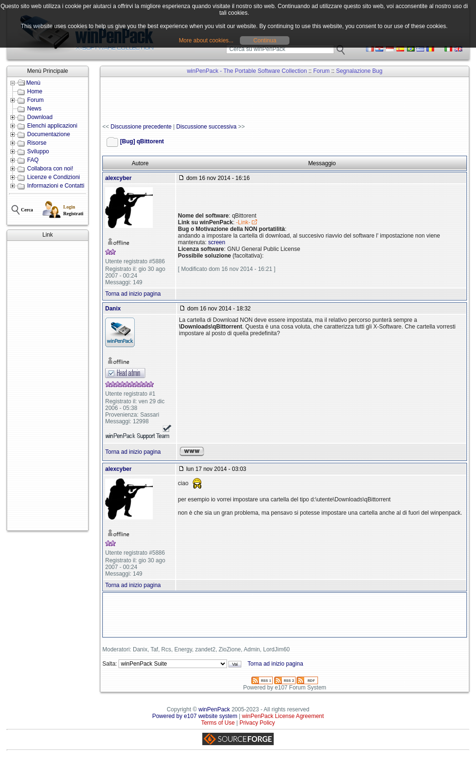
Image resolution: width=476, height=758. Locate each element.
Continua (264, 40)
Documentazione (48, 134)
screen (216, 242)
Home (34, 91)
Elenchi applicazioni (52, 125)
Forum (35, 100)
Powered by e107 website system (195, 716)
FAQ (33, 160)
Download (39, 117)
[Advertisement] (47, 386)
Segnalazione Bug (359, 71)
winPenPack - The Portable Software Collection (247, 71)
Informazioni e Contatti (55, 185)
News (34, 108)
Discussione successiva (206, 126)
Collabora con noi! (50, 168)
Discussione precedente (140, 126)
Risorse (37, 143)
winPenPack (214, 709)
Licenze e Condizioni (53, 177)
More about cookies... (206, 40)
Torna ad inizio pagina (133, 293)
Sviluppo (38, 151)
